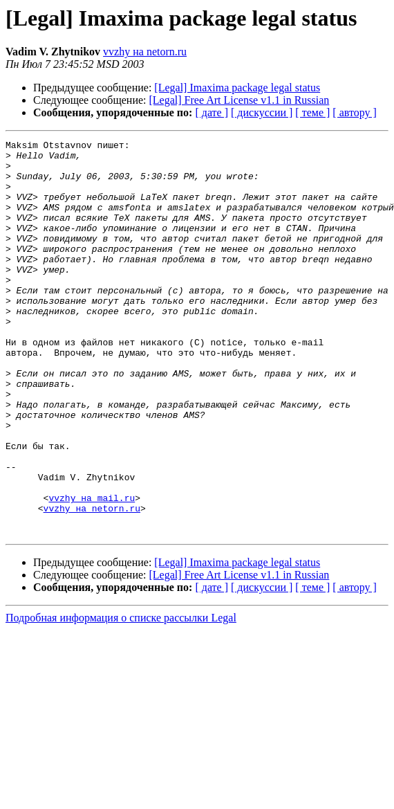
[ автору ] (354, 112)
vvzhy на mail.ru (91, 570)
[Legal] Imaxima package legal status (237, 87)
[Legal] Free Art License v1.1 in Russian (239, 100)
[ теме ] (312, 112)
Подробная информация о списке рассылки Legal (121, 696)
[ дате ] (211, 112)
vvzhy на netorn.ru (145, 51)
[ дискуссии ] (261, 112)
